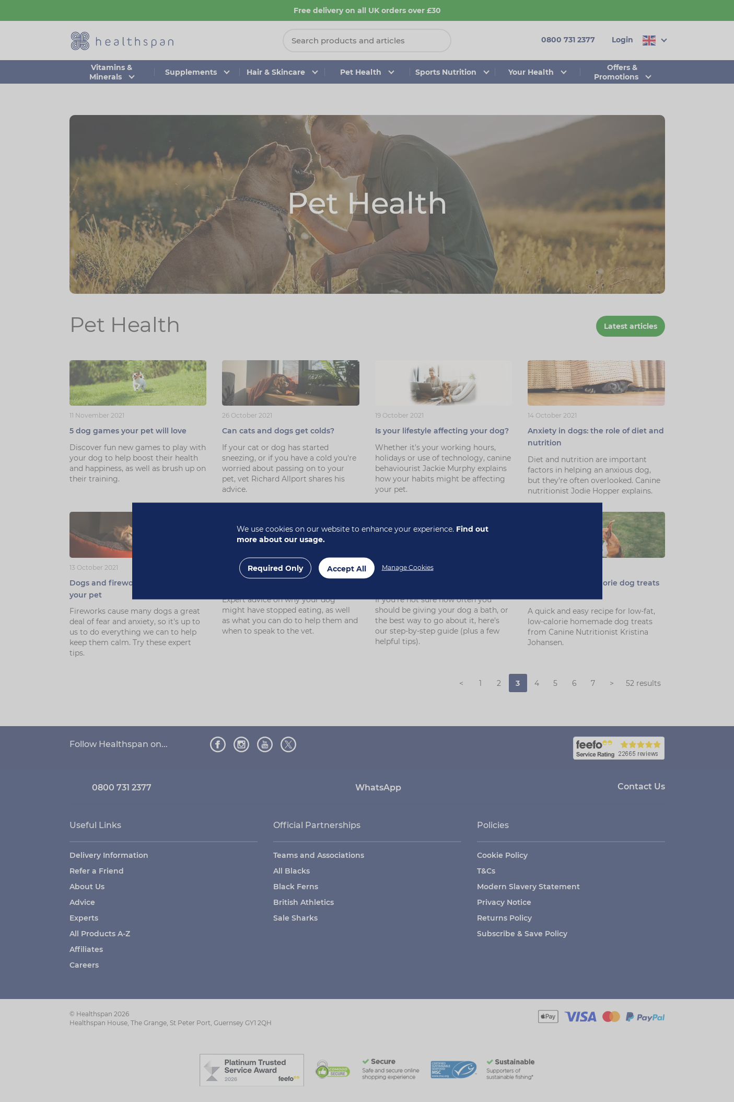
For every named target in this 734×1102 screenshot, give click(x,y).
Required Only (275, 568)
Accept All (346, 568)
